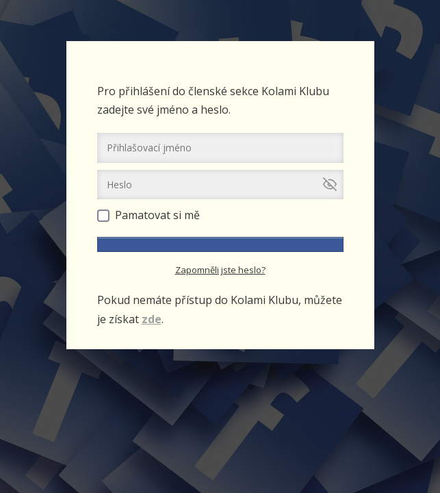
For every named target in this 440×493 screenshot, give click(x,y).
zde (151, 319)
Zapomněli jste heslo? (220, 270)
